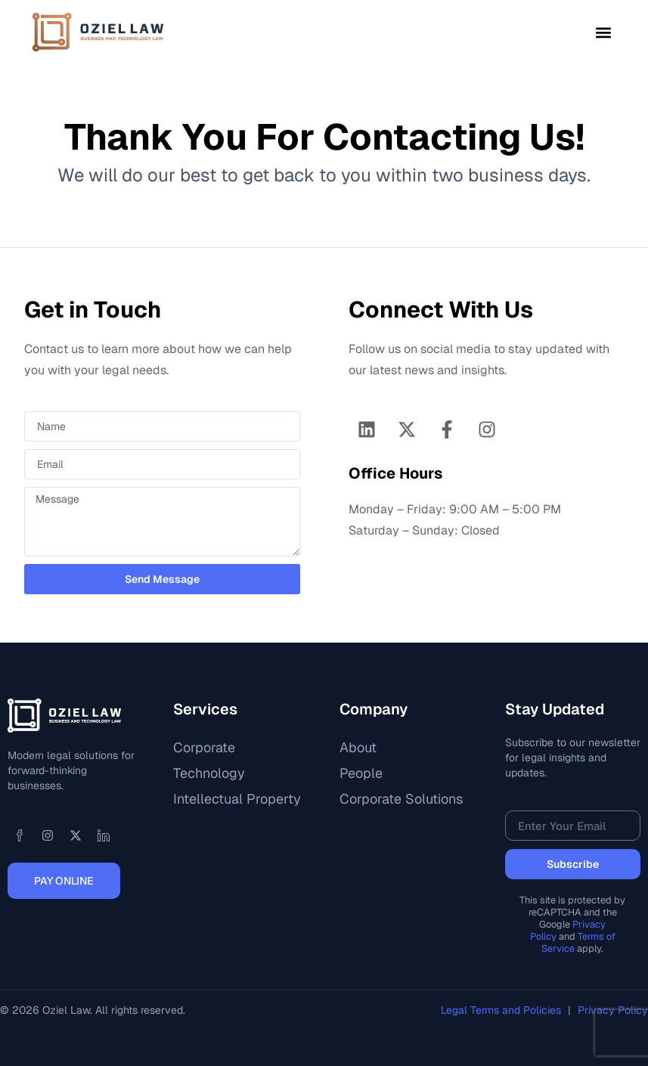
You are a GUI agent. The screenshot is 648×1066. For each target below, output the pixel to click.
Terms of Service (578, 942)
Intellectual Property (237, 798)
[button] (603, 32)
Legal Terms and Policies (502, 1010)
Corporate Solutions (401, 798)
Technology (209, 773)
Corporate (204, 747)
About (358, 747)
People (361, 773)
